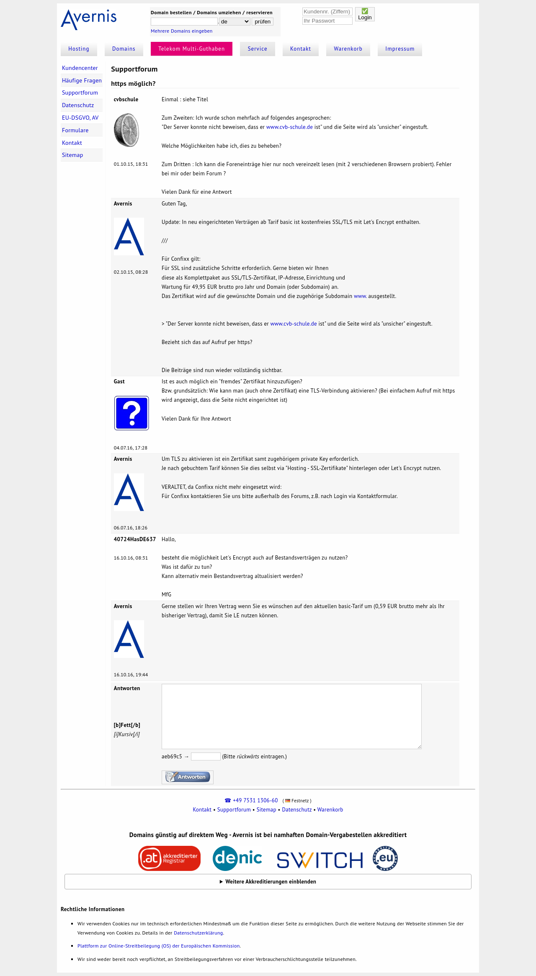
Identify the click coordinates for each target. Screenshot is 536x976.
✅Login (365, 14)
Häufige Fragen (82, 80)
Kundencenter (80, 68)
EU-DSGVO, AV (80, 117)
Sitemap (72, 155)
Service (258, 48)
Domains (124, 48)
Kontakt (300, 48)
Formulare (75, 130)
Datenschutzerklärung (198, 933)
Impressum (400, 48)
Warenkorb (348, 48)
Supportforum (80, 92)
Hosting (78, 48)
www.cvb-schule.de (289, 127)
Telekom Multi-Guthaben (191, 48)
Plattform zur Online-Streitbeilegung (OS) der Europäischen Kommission (158, 946)
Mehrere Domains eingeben (182, 31)
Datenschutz (78, 105)
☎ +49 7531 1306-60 (251, 800)
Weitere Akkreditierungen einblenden (271, 881)
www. (360, 296)
